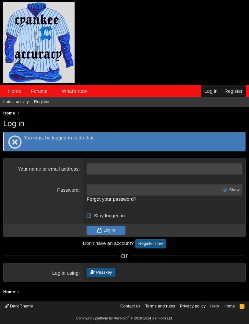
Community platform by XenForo (124, 318)
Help (214, 306)
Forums (39, 91)
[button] (52, 91)
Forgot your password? (111, 199)
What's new (74, 91)
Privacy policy (193, 306)
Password (67, 190)
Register (42, 101)
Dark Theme (19, 306)
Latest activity (16, 101)
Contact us (130, 306)
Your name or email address (48, 169)
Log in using (65, 273)
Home (14, 91)
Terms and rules (160, 306)
